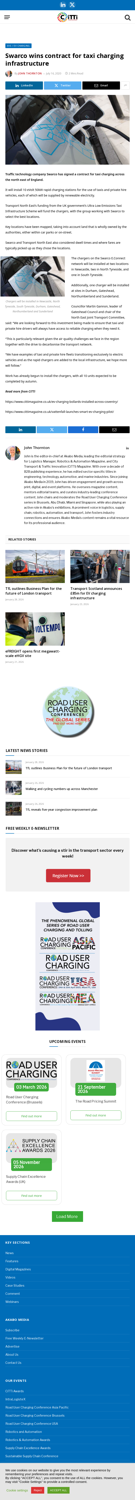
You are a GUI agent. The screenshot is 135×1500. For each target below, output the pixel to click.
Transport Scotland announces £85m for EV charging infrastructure (96, 593)
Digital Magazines (18, 1269)
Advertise (12, 1346)
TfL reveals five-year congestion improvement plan (61, 810)
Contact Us (13, 1362)
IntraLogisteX (15, 1399)
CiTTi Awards (14, 1391)
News (9, 1253)
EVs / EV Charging (18, 45)
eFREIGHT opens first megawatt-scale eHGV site (32, 653)
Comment (12, 1293)
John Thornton (30, 73)
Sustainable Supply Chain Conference (31, 1456)
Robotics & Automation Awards (27, 1440)
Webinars (12, 1302)
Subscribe (12, 1330)
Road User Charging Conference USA (31, 1423)
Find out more (31, 1116)
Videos (10, 1277)
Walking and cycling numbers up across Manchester (62, 789)
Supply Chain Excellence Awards (28, 1448)
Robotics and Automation (23, 1432)
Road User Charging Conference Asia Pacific (37, 1407)
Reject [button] (38, 1490)
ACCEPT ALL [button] (58, 1490)
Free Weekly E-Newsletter (24, 1338)
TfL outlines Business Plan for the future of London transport (33, 591)
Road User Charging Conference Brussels (35, 1415)
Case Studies (14, 1285)
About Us (11, 1354)
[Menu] (7, 17)
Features (11, 1261)
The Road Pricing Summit (95, 1101)
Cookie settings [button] (17, 1490)
